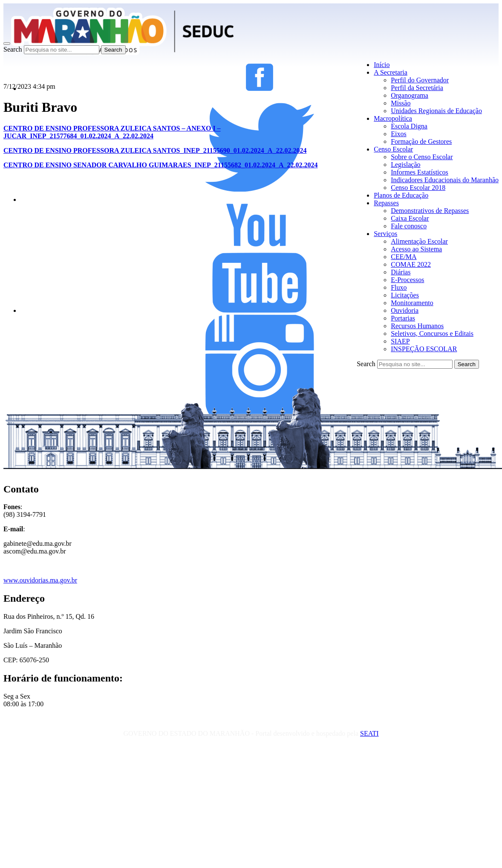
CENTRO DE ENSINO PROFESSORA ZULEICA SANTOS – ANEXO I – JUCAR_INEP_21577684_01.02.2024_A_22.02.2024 (112, 132)
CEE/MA (403, 256)
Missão (400, 103)
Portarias (403, 318)
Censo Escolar (393, 149)
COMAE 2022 (411, 264)
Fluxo (399, 287)
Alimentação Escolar (419, 241)
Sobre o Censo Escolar (422, 156)
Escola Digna (409, 126)
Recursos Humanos (417, 325)
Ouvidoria (404, 310)
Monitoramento (412, 302)
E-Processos (407, 279)
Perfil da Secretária (417, 87)
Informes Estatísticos (419, 172)
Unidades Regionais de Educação (436, 110)
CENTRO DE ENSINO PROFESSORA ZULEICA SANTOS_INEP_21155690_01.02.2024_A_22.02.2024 (154, 150)
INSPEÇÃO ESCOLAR (424, 348)
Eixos (398, 133)
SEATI (369, 733)
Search (12, 49)
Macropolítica (393, 118)
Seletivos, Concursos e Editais (432, 333)
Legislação (405, 164)
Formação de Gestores (421, 141)
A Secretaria (390, 72)
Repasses (386, 203)
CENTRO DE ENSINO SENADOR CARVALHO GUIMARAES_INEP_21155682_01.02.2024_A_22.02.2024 (160, 165)
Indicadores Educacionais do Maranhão (445, 180)
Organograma (409, 95)
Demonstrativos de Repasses (430, 210)
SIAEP (400, 341)
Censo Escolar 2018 (418, 187)
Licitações (405, 295)
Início (381, 64)
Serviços (385, 233)
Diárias (400, 272)
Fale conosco (409, 226)
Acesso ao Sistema (416, 249)
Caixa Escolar (410, 218)
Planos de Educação (401, 195)
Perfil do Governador (420, 80)
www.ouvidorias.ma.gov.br (40, 580)
